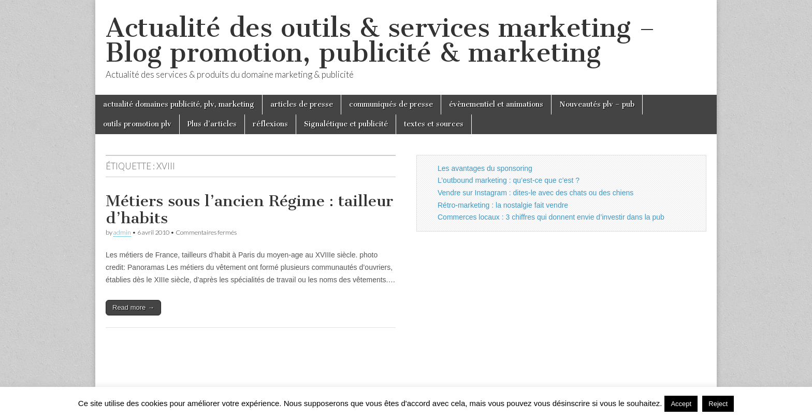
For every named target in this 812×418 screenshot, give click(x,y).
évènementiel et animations (496, 104)
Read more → (133, 307)
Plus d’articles (212, 124)
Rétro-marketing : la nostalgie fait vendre (503, 205)
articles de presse (301, 104)
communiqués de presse (391, 104)
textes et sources (433, 124)
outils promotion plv (137, 124)
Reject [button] (718, 404)
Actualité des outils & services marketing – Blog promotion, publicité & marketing (380, 40)
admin (122, 232)
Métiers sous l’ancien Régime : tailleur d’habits (249, 210)
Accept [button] (681, 404)
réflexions (270, 124)
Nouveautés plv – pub (596, 104)
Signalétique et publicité (346, 124)
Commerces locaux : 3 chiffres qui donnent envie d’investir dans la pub (551, 217)
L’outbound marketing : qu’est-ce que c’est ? (508, 180)
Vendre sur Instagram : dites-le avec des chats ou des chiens (535, 193)
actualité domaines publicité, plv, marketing (178, 104)
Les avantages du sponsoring (485, 168)
